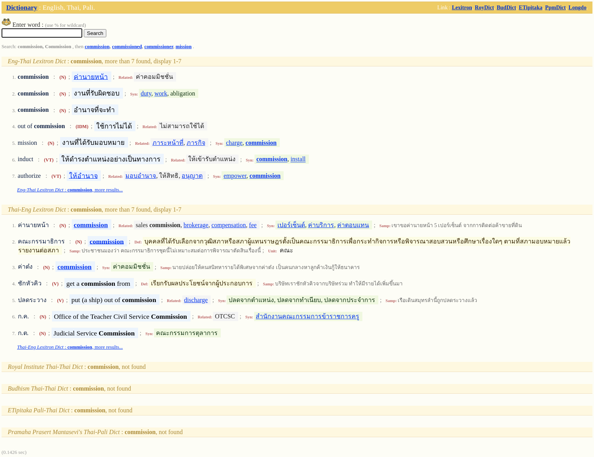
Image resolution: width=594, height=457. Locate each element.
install (298, 159)
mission (184, 46)
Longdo (577, 7)
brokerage (196, 225)
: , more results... (70, 190)
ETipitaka (530, 7)
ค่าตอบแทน (353, 225)
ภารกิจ (196, 142)
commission (97, 46)
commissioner (158, 46)
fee (253, 225)
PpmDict (555, 7)
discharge (196, 300)
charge (234, 142)
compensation (228, 225)
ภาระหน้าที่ (168, 142)
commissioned (127, 46)
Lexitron (462, 7)
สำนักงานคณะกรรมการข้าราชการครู (307, 316)
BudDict (506, 7)
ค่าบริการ (321, 225)
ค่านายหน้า (91, 76)
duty (146, 93)
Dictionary (21, 7)
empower (234, 175)
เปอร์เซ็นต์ (291, 225)
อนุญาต (192, 175)
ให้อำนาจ (83, 175)
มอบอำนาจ (140, 175)
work (160, 93)
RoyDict (484, 7)
